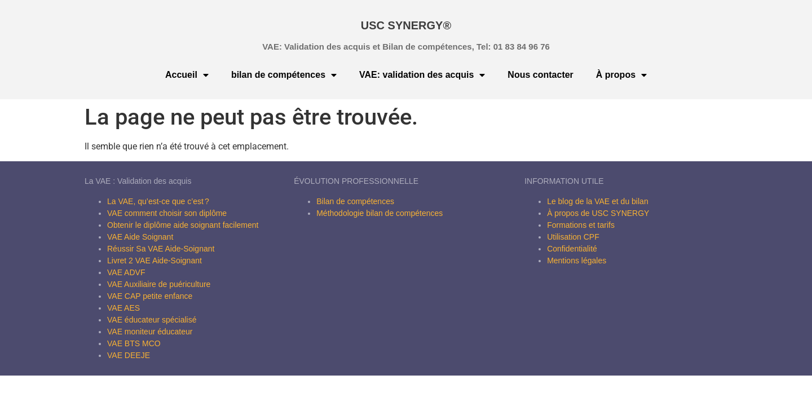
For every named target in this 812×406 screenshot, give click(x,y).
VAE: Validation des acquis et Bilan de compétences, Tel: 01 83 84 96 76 (406, 46)
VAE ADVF (126, 272)
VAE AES (123, 307)
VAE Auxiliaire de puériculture (158, 284)
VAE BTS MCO (134, 343)
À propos (621, 75)
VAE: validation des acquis (422, 75)
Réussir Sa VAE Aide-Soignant (160, 248)
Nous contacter (540, 75)
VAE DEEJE (128, 355)
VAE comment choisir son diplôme (167, 213)
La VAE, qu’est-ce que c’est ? (158, 201)
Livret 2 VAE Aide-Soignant (154, 260)
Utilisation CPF (573, 236)
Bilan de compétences (355, 201)
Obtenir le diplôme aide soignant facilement (183, 225)
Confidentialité (572, 248)
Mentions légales (576, 260)
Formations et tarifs (581, 225)
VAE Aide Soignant (140, 236)
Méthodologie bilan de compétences (379, 213)
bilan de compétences (284, 75)
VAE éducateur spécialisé (152, 319)
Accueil (187, 75)
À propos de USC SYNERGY (598, 213)
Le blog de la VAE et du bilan (597, 201)
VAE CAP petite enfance (149, 296)
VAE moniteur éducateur (150, 331)
